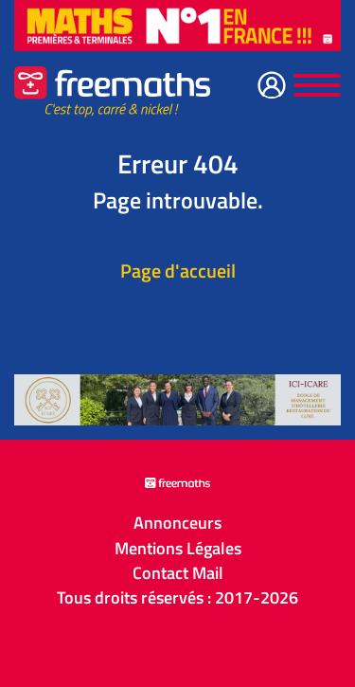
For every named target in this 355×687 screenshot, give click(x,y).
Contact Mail (178, 573)
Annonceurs (177, 523)
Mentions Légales (178, 548)
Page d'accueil (178, 270)
